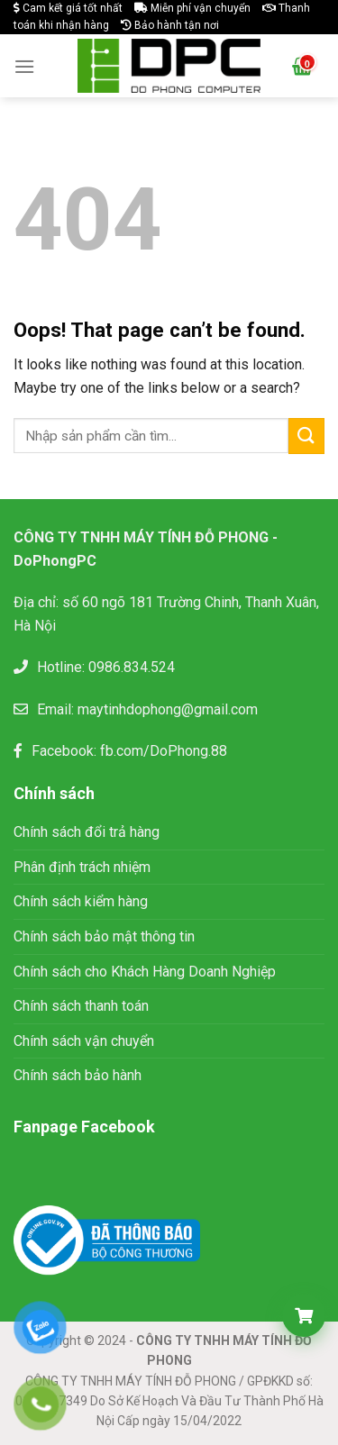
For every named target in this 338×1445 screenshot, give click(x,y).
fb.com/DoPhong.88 (163, 750)
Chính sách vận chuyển (84, 1041)
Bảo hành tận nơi (170, 25)
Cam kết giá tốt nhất (68, 8)
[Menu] (24, 66)
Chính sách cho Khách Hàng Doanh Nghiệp (145, 971)
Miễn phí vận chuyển (192, 8)
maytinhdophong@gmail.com (168, 709)
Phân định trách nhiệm (82, 867)
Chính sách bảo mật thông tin (106, 936)
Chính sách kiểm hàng (81, 901)
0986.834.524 (131, 667)
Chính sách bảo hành (78, 1075)
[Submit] (306, 435)
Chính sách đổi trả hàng (87, 832)
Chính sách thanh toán (81, 1005)
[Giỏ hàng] (303, 1315)
